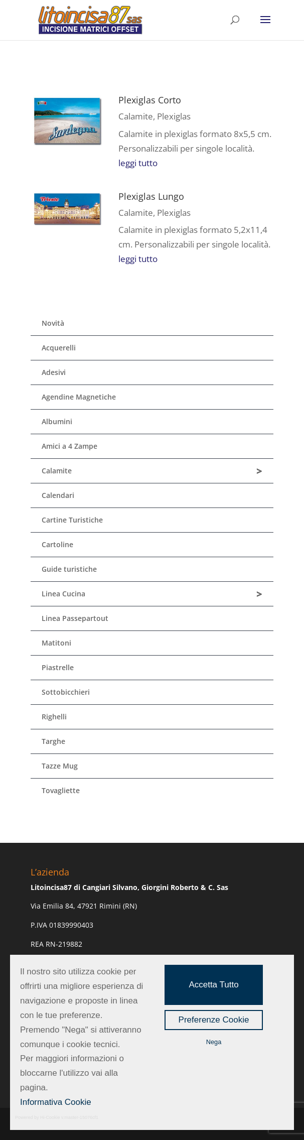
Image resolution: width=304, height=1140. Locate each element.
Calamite (135, 116)
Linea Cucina (152, 594)
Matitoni (56, 643)
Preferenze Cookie (214, 1020)
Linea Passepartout (75, 618)
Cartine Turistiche (72, 520)
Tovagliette (61, 790)
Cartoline (57, 544)
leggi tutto (138, 163)
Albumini (57, 421)
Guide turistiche (69, 569)
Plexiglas (174, 116)
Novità (53, 323)
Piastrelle (58, 667)
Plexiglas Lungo (151, 196)
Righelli (54, 716)
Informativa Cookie (55, 1102)
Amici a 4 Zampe (69, 446)
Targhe (53, 741)
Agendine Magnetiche (79, 397)
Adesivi (54, 372)
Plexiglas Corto (149, 100)
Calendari (58, 495)
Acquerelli (59, 347)
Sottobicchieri (66, 692)
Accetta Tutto (213, 984)
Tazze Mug (60, 766)
